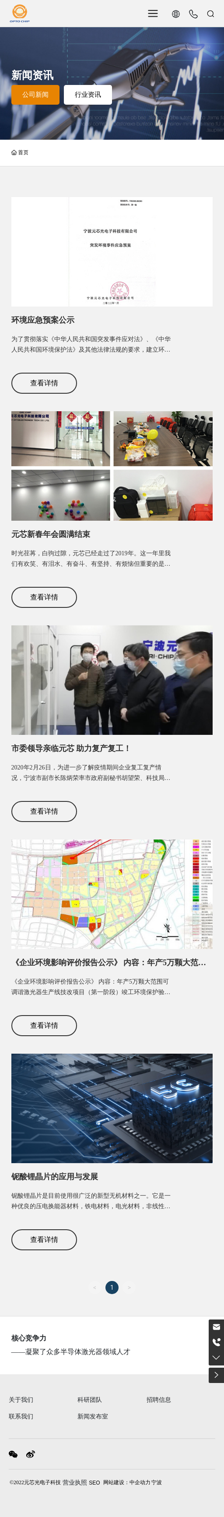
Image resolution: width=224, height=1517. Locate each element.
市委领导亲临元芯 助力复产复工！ (71, 748)
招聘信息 (159, 1400)
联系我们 (21, 1416)
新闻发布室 (92, 1416)
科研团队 (89, 1400)
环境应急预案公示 (42, 320)
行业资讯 (88, 95)
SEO (94, 1483)
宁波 (156, 1482)
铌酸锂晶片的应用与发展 (54, 1176)
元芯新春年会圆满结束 (50, 534)
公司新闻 (35, 95)
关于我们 (21, 1400)
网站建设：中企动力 (126, 1482)
